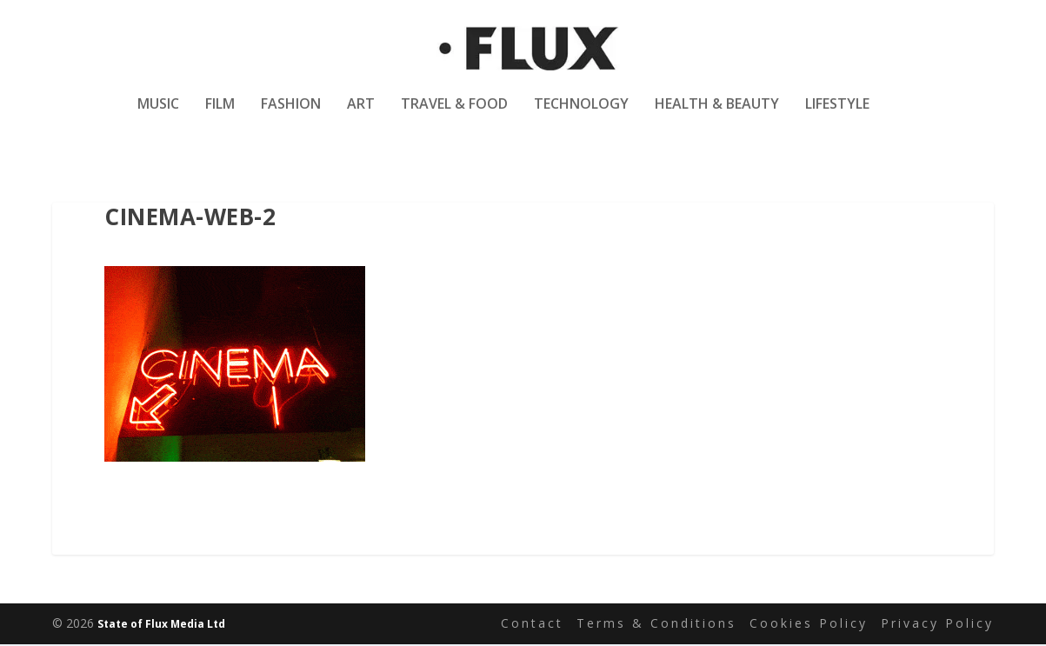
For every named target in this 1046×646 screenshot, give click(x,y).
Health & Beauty (717, 116)
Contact (532, 624)
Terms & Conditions (656, 624)
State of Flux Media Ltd (161, 625)
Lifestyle (837, 116)
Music (158, 116)
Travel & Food (454, 116)
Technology (581, 116)
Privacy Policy (937, 624)
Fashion (291, 116)
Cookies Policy (809, 624)
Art (361, 116)
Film (220, 116)
